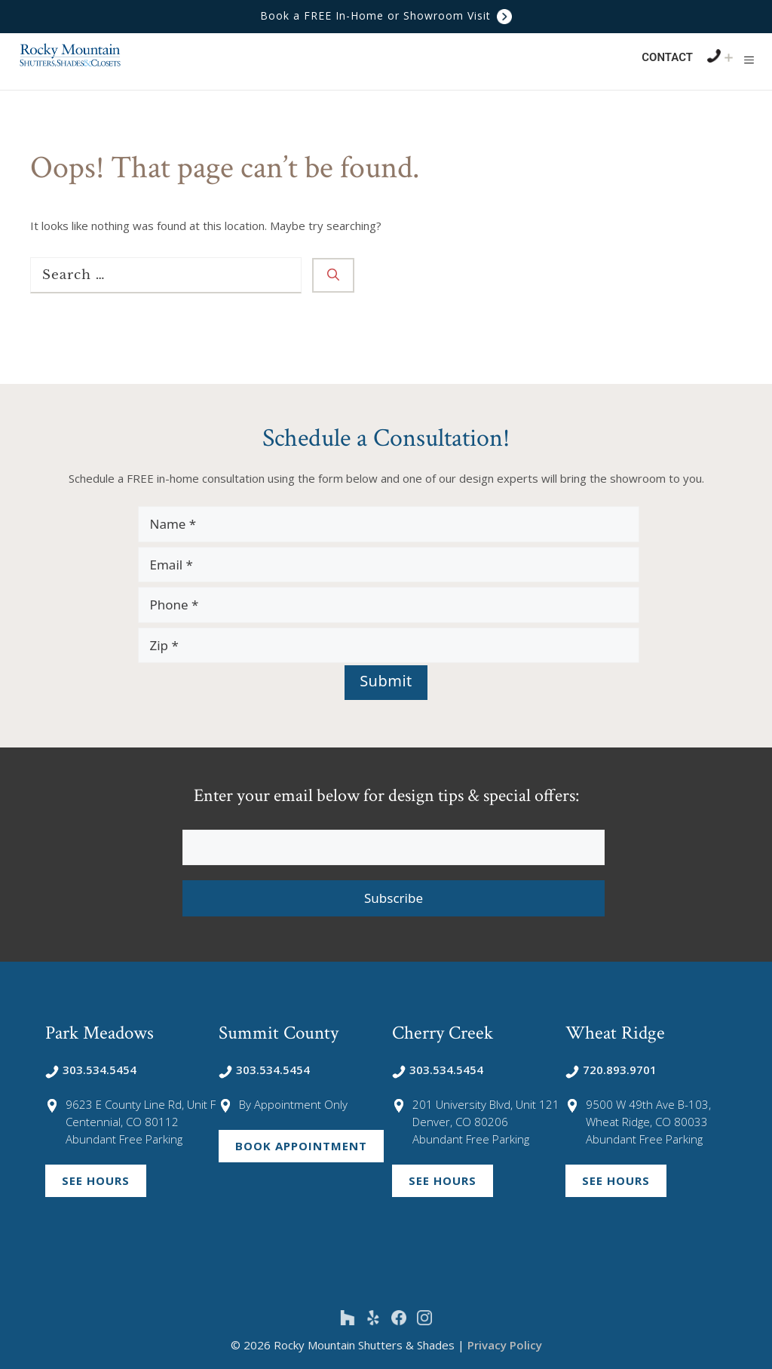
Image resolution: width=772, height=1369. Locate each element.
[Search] (333, 275)
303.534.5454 (90, 1069)
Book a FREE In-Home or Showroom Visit (386, 15)
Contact (667, 57)
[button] (749, 60)
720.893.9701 (611, 1069)
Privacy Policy (504, 1344)
